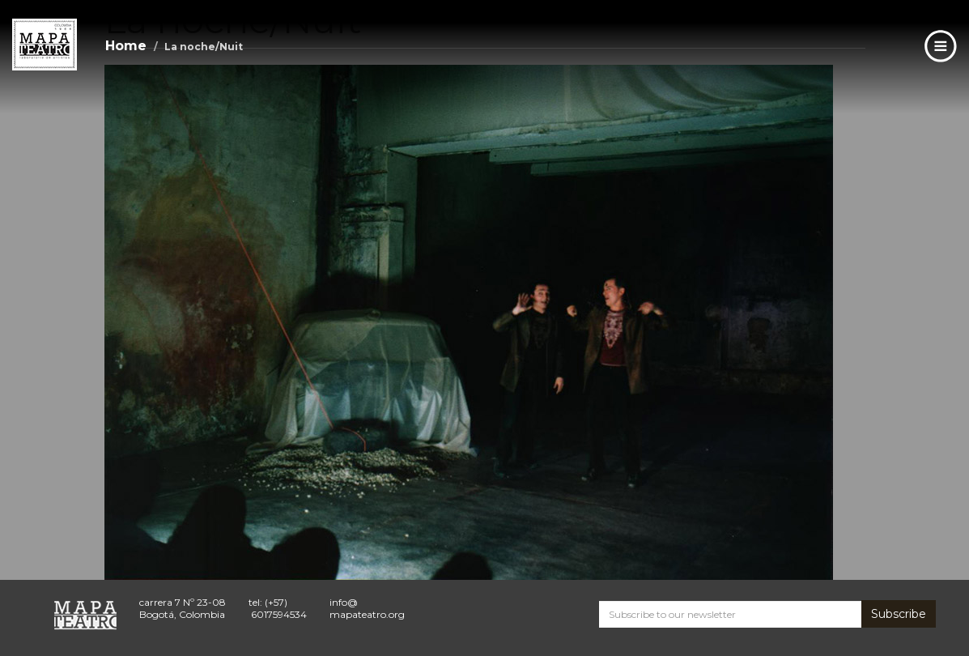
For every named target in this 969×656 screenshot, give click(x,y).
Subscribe (898, 614)
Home (126, 45)
